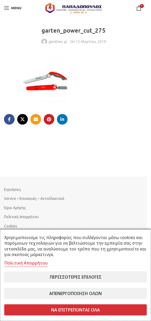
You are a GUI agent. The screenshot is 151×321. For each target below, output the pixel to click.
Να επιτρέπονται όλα (75, 310)
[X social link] (22, 119)
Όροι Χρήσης (15, 208)
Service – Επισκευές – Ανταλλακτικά (34, 198)
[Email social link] (35, 119)
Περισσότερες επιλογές (75, 277)
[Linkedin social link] (62, 119)
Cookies (10, 226)
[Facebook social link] (9, 119)
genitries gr (57, 41)
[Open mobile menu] (12, 8)
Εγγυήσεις (12, 189)
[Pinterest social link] (49, 119)
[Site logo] (74, 8)
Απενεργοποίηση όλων (75, 293)
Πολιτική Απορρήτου (21, 217)
